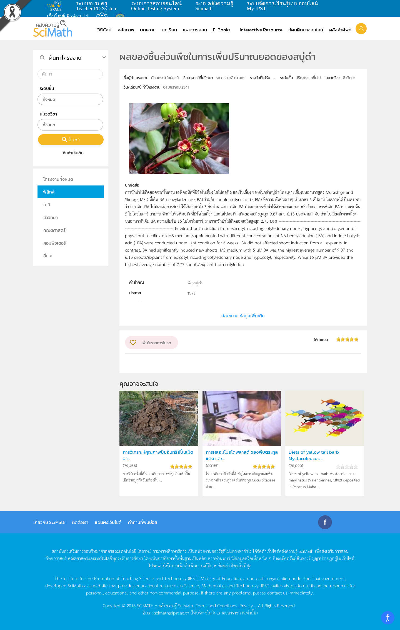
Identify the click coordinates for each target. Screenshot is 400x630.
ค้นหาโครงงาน (65, 58)
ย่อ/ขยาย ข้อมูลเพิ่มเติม (243, 315)
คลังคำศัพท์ (340, 29)
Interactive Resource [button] (261, 29)
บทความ (148, 29)
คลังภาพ (126, 29)
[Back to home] (52, 28)
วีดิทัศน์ (104, 29)
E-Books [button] (222, 29)
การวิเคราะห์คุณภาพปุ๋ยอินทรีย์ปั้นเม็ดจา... (158, 455)
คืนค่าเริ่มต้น (71, 153)
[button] (361, 28)
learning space (55, 6)
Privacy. (246, 605)
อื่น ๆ (47, 255)
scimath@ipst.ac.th (171, 612)
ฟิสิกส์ (49, 192)
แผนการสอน (195, 29)
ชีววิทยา (50, 217)
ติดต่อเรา (80, 522)
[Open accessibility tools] (387, 617)
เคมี (46, 204)
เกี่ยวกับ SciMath (49, 522)
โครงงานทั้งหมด (58, 179)
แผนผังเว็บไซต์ (108, 522)
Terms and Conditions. (217, 605)
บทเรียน (169, 29)
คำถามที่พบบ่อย (142, 522)
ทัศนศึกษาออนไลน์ (305, 29)
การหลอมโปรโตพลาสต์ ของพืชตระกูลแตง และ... (242, 455)
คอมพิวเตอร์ (54, 243)
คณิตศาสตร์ (54, 230)
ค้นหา (71, 139)
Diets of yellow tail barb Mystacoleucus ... (314, 455)
